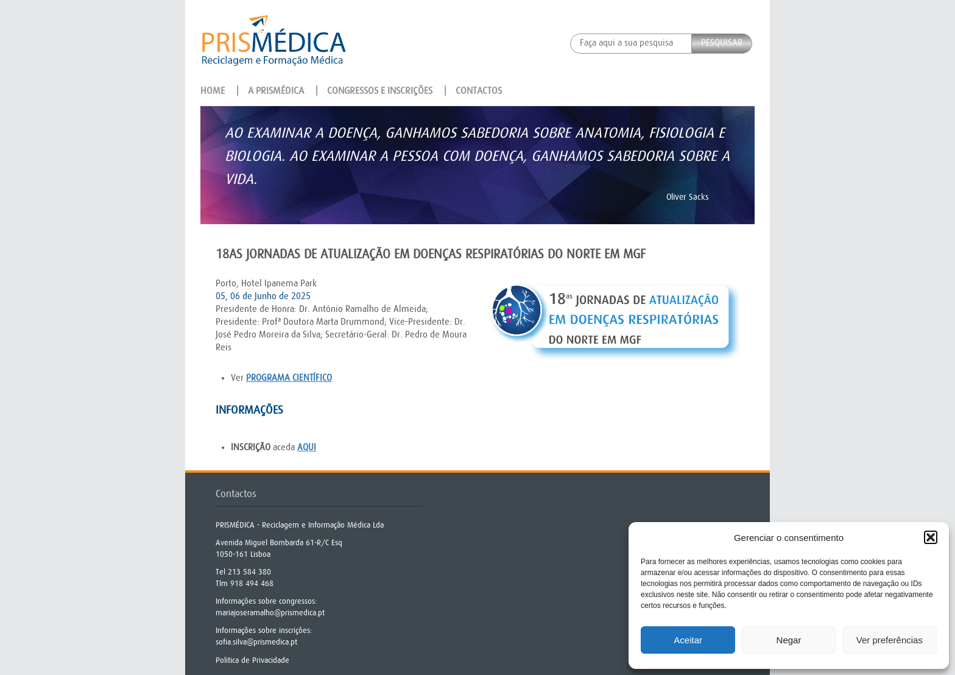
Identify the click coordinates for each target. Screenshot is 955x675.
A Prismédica (276, 90)
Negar (789, 640)
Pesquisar (721, 43)
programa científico (289, 378)
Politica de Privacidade (252, 660)
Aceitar (688, 640)
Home (212, 90)
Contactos (479, 90)
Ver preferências (889, 640)
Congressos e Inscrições (379, 90)
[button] (931, 537)
